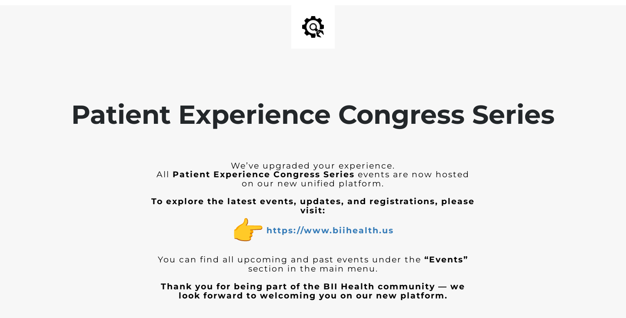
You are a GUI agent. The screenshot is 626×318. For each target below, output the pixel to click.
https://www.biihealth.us (330, 230)
